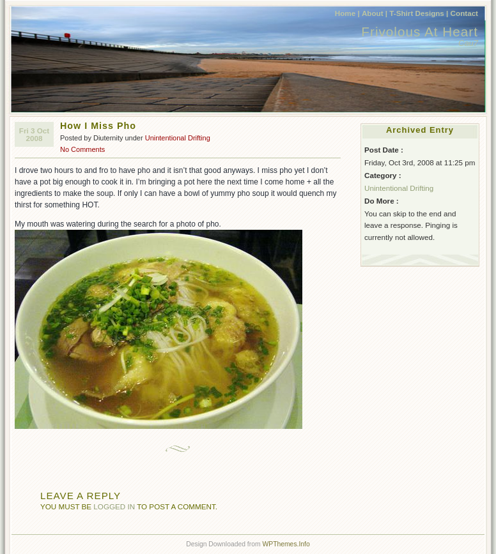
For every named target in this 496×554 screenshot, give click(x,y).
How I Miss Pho (98, 126)
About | (374, 13)
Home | (347, 13)
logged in (114, 506)
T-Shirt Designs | (418, 13)
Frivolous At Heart (419, 31)
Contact (464, 13)
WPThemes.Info (285, 544)
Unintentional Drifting (177, 138)
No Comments (82, 149)
